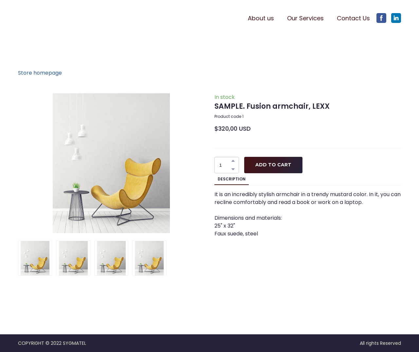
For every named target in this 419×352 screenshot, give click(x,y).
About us (261, 18)
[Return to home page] (50, 18)
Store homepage (40, 73)
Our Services (305, 18)
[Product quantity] (225, 165)
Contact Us (353, 18)
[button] (381, 18)
